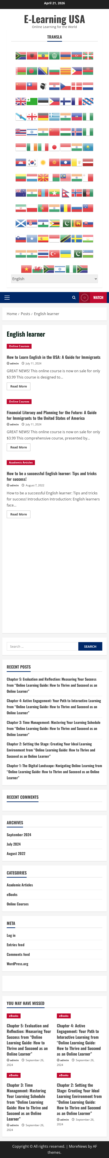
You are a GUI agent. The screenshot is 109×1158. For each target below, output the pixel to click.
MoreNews (78, 1146)
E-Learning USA (54, 18)
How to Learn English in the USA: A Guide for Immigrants (53, 357)
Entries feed (15, 944)
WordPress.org (17, 963)
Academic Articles (21, 462)
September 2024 (19, 834)
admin (14, 363)
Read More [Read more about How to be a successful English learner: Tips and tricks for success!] (20, 515)
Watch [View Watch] (91, 297)
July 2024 (14, 844)
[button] (7, 297)
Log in (11, 935)
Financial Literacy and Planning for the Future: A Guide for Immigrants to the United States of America (51, 415)
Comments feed (18, 954)
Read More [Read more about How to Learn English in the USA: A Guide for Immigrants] (20, 387)
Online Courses (19, 346)
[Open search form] (74, 297)
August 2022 (16, 853)
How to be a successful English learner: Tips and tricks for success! (52, 476)
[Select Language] (54, 279)
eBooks (12, 894)
